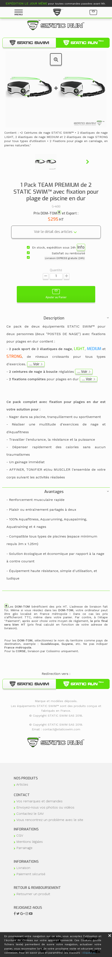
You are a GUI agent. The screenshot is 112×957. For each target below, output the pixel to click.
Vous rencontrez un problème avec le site (49, 820)
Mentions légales (29, 842)
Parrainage (24, 848)
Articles (22, 784)
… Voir (34, 364)
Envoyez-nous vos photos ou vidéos (45, 807)
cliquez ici (88, 952)
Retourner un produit (33, 894)
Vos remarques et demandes (39, 801)
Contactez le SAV (30, 814)
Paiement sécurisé (30, 874)
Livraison (23, 868)
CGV (19, 835)
